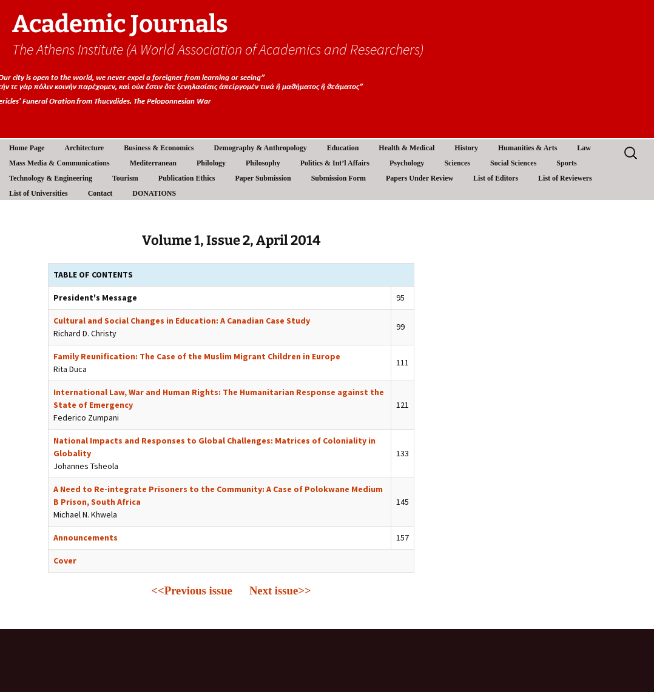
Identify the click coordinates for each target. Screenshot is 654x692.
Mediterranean (153, 163)
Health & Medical (406, 148)
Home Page (26, 148)
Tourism (125, 178)
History (466, 148)
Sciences (457, 163)
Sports (566, 163)
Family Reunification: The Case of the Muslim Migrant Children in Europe (196, 356)
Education (343, 148)
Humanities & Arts (527, 148)
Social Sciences (513, 163)
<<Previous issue (192, 590)
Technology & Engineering (50, 178)
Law (584, 148)
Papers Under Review (419, 178)
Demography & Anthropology (260, 148)
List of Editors (495, 178)
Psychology (406, 163)
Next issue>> (280, 590)
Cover (64, 560)
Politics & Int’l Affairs (334, 163)
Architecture (84, 148)
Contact (100, 193)
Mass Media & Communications (59, 163)
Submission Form (338, 178)
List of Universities (38, 193)
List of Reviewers (565, 178)
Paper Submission (263, 178)
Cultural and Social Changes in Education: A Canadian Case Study (181, 320)
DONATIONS (154, 193)
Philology (211, 163)
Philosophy (263, 163)
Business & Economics (159, 148)
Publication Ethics (186, 178)
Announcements (85, 537)
